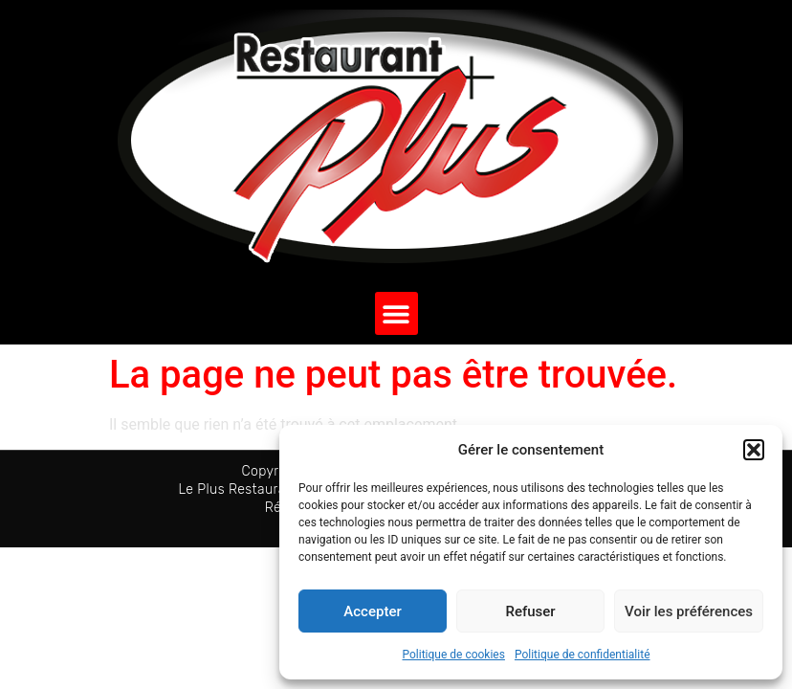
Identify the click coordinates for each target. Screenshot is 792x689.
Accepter (372, 611)
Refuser (530, 611)
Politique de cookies (454, 654)
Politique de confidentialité (582, 654)
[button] (753, 449)
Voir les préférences (689, 611)
